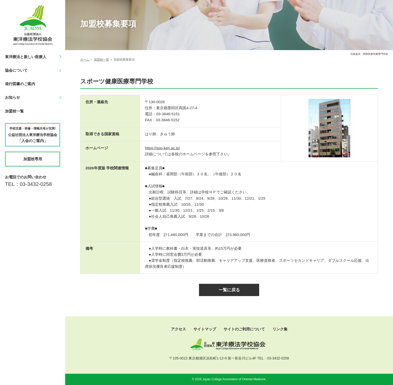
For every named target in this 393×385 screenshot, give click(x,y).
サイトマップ (204, 329)
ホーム (84, 59)
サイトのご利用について (244, 329)
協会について (16, 70)
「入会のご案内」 (32, 134)
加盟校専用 (32, 159)
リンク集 (279, 329)
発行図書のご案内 (20, 84)
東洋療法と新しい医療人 (25, 57)
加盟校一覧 (14, 111)
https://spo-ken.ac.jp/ (162, 148)
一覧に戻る (229, 290)
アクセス (178, 329)
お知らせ (12, 97)
